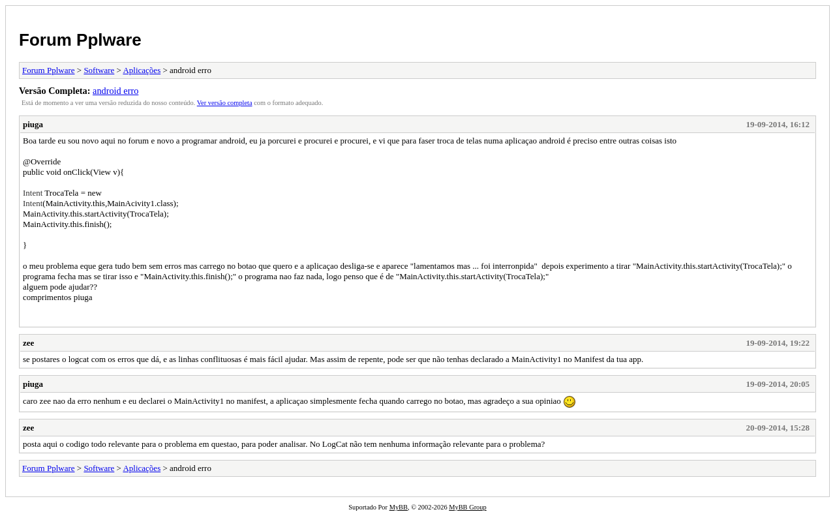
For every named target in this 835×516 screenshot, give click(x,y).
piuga (33, 124)
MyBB (398, 507)
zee (28, 343)
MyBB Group (467, 507)
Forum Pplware (80, 40)
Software (99, 70)
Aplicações (141, 70)
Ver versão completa (224, 102)
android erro (115, 90)
